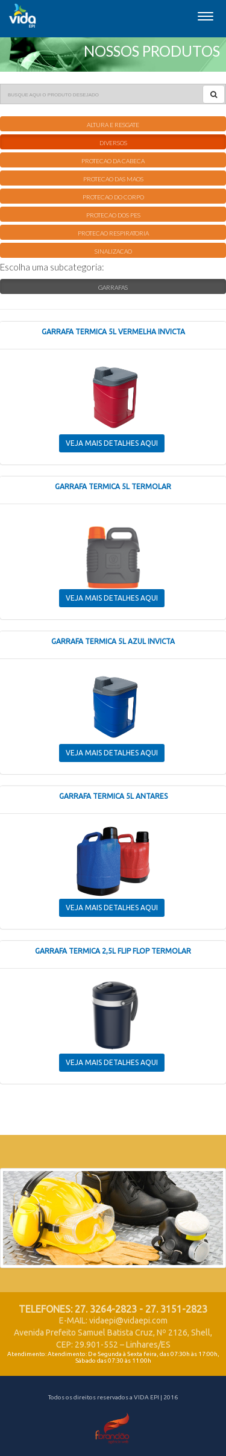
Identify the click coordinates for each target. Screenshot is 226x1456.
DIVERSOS (113, 142)
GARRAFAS (113, 287)
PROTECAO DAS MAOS (113, 179)
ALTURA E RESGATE (113, 124)
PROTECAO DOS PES (113, 215)
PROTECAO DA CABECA (113, 160)
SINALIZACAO (113, 251)
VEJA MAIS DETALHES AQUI (112, 443)
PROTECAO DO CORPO (113, 197)
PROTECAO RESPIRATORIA (113, 233)
